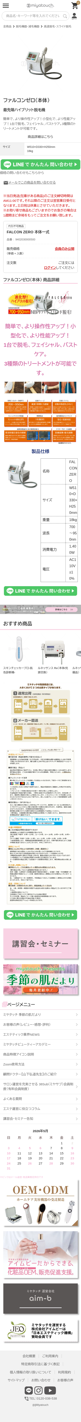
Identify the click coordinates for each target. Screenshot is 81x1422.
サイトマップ (16, 1380)
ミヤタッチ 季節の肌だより (22, 1014)
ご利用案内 (50, 1356)
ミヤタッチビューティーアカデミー (27, 1044)
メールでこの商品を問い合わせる (29, 182)
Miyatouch (42, 1404)
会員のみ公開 (64, 249)
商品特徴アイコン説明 (18, 1054)
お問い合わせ (41, 1380)
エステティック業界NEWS (21, 1034)
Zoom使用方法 (13, 1064)
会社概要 (28, 1356)
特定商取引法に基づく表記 (40, 1364)
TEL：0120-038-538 (40, 1398)
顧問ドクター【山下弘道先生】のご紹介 (30, 1074)
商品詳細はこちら (40, 137)
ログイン (50, 268)
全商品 (7, 26)
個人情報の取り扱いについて (30, 1372)
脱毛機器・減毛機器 (27, 26)
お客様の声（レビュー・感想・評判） (27, 1024)
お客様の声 (65, 1380)
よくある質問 (12, 1099)
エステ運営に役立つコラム (21, 1109)
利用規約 (64, 1372)
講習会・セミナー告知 (18, 1119)
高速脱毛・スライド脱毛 (57, 26)
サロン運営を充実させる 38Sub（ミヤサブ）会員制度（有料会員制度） (38, 1086)
